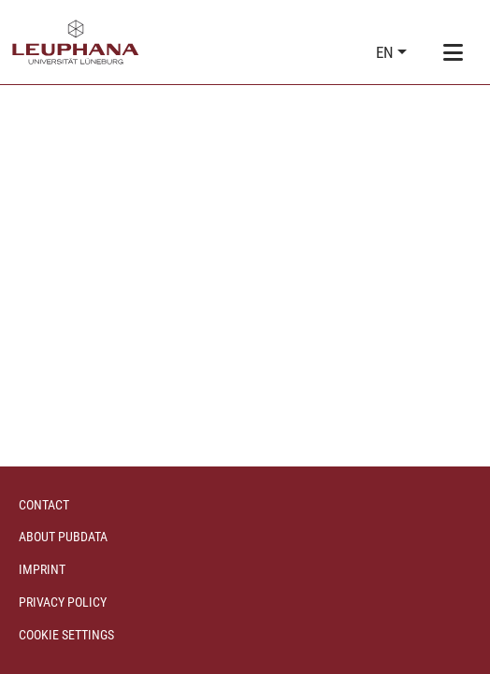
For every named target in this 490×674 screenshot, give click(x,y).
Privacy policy (63, 602)
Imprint (42, 569)
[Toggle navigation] (452, 53)
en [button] (386, 52)
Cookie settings (66, 634)
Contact (44, 504)
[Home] (75, 42)
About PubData (63, 536)
